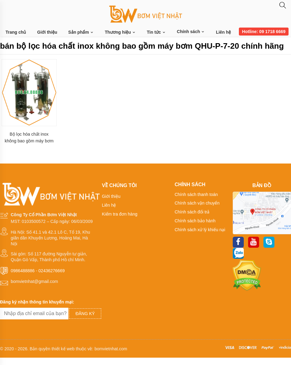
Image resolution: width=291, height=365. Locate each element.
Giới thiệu (47, 32)
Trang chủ (16, 32)
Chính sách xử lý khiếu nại (199, 229)
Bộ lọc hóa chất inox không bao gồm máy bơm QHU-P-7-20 (29, 138)
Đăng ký (85, 313)
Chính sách (191, 31)
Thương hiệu (120, 32)
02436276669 (51, 271)
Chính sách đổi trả (191, 211)
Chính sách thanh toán (196, 194)
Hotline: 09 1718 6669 (263, 31)
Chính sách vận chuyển (197, 203)
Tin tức (156, 32)
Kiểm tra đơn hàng (119, 214)
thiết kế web (63, 348)
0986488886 (23, 271)
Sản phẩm (81, 32)
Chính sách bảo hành (194, 220)
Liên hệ (223, 32)
